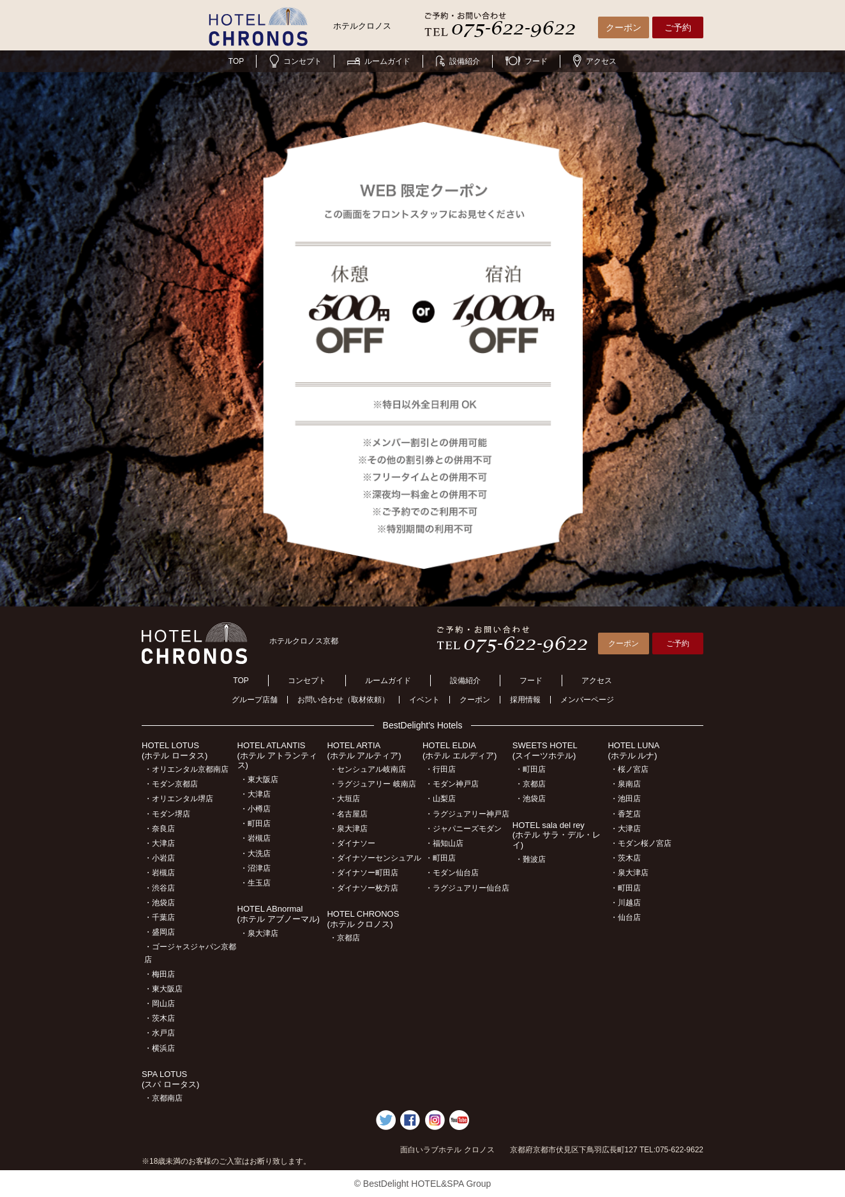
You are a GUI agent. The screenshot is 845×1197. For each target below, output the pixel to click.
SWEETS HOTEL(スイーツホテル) (545, 750)
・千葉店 (159, 917)
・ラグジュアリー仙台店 (467, 888)
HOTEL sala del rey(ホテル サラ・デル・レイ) (556, 835)
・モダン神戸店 (452, 783)
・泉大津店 (259, 933)
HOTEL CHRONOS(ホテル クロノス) (363, 919)
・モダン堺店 (167, 813)
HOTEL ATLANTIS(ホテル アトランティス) (277, 755)
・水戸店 (159, 1032)
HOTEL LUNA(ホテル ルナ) (633, 750)
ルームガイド (378, 61)
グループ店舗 (255, 699)
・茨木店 (159, 1018)
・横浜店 (159, 1048)
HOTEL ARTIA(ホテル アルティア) (364, 750)
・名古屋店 (348, 813)
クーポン (623, 27)
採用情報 (525, 699)
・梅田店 (159, 974)
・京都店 (344, 937)
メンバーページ (587, 699)
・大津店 (159, 843)
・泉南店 (625, 783)
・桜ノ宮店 (629, 769)
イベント (424, 699)
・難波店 (530, 859)
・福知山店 (444, 843)
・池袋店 (159, 902)
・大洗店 (255, 853)
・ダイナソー (352, 843)
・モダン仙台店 (452, 872)
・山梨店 (440, 798)
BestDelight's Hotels (423, 725)
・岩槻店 (159, 872)
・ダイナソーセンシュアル (375, 858)
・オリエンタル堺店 (178, 798)
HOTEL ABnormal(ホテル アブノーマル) (278, 914)
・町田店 (255, 823)
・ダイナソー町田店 (363, 872)
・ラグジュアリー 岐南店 (372, 783)
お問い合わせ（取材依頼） (343, 699)
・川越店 (625, 902)
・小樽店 (255, 808)
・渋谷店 (159, 888)
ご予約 (677, 27)
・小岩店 (159, 858)
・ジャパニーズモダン (463, 828)
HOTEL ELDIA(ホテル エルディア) (459, 750)
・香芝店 (625, 813)
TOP (236, 61)
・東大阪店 (163, 988)
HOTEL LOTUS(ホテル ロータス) (174, 750)
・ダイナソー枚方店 (363, 888)
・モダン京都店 (171, 783)
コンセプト (295, 61)
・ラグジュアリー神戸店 (467, 813)
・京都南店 (163, 1098)
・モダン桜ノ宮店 (640, 843)
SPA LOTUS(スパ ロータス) (170, 1079)
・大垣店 (344, 798)
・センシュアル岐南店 (367, 769)
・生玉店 (255, 882)
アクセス (595, 61)
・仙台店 (625, 917)
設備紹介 (458, 61)
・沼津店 (255, 868)
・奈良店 (159, 828)
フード (526, 61)
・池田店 (625, 798)
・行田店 (440, 769)
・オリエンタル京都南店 (186, 769)
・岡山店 (159, 1003)
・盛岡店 (159, 932)
